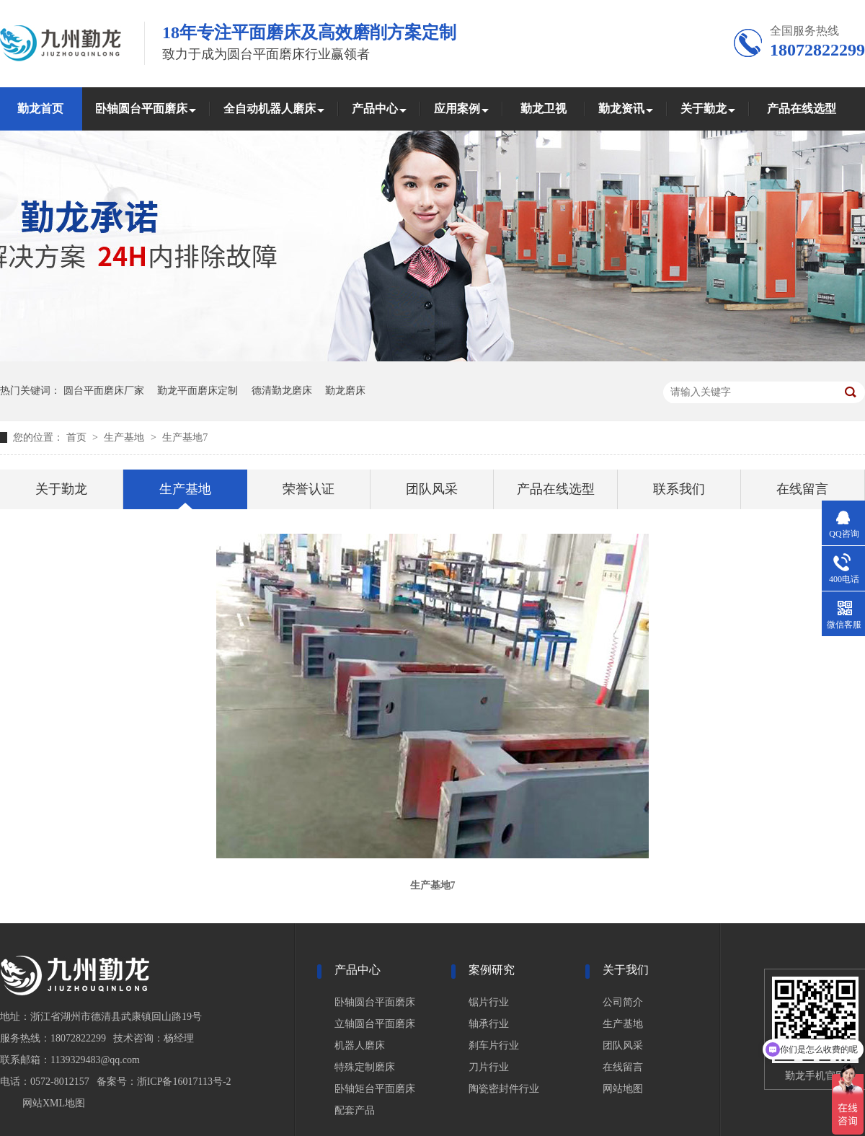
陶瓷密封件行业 (504, 1088)
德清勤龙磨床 (282, 390)
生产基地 (125, 437)
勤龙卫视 (543, 108)
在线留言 (802, 489)
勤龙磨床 (345, 390)
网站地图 (623, 1088)
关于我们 (626, 970)
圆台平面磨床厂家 (103, 390)
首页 (77, 437)
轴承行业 (489, 1023)
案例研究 (492, 970)
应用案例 (457, 108)
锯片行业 (489, 1002)
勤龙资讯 (621, 108)
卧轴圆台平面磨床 (141, 108)
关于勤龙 (703, 108)
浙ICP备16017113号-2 (184, 1081)
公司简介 (623, 1002)
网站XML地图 (53, 1103)
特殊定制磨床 (364, 1067)
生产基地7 (185, 437)
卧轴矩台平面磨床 (374, 1088)
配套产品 (354, 1110)
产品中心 (375, 108)
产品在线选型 (801, 108)
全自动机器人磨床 (269, 108)
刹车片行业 (494, 1045)
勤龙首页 (40, 108)
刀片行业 (489, 1067)
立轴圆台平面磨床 (374, 1023)
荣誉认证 (308, 489)
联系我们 (679, 489)
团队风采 (432, 489)
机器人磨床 (359, 1045)
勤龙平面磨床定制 (197, 390)
